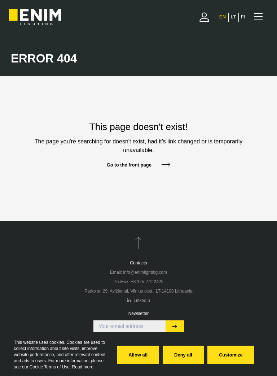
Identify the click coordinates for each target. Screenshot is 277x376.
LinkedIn (138, 300)
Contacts (138, 262)
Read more (82, 366)
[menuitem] (222, 17)
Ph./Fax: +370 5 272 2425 (138, 281)
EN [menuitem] (222, 17)
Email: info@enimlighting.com (138, 272)
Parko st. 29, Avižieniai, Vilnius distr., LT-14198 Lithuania (138, 291)
